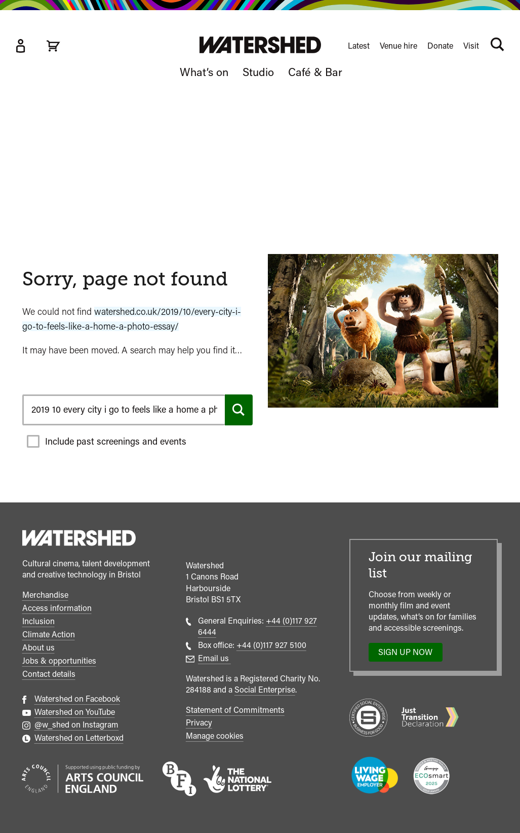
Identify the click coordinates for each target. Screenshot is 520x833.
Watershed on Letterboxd (79, 738)
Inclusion (38, 621)
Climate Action (48, 634)
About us (38, 647)
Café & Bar (315, 72)
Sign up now (408, 654)
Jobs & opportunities (59, 661)
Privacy (199, 722)
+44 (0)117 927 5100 (271, 645)
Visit (471, 46)
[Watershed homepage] (79, 539)
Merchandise (45, 595)
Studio (258, 72)
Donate (440, 46)
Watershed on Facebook (77, 699)
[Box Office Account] (20, 46)
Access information (57, 608)
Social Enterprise (264, 689)
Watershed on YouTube (74, 712)
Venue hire (398, 46)
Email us (214, 658)
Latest (359, 46)
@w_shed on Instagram (76, 724)
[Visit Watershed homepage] (260, 45)
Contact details (48, 674)
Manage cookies (215, 736)
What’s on (204, 72)
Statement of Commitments (235, 710)
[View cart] (53, 46)
